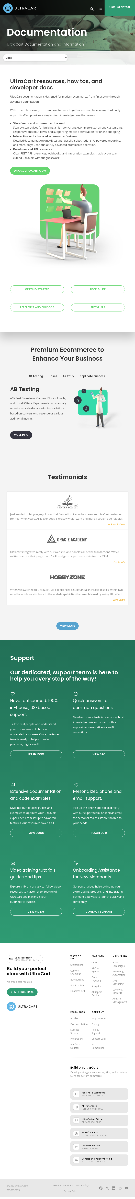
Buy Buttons (77, 981)
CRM (94, 964)
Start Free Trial (22, 994)
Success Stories (74, 1033)
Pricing (95, 1026)
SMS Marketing (117, 984)
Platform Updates (75, 1048)
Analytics (96, 988)
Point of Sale (77, 987)
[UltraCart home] (22, 1008)
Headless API (77, 993)
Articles (74, 1020)
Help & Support (96, 1033)
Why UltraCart (99, 1020)
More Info (21, 437)
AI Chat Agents (95, 972)
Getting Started (37, 291)
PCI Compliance (98, 1048)
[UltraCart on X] (107, 1190)
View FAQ (99, 756)
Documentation (79, 1026)
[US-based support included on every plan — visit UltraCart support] (25, 961)
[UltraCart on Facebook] (101, 1190)
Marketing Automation (119, 975)
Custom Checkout (75, 974)
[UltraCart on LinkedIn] (113, 1190)
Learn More (36, 756)
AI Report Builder (97, 995)
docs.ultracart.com (30, 173)
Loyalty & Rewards (117, 993)
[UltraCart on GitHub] (120, 1190)
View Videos (36, 914)
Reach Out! (99, 835)
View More (67, 628)
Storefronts (76, 967)
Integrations (77, 1040)
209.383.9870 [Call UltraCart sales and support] (13, 1192)
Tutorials (98, 309)
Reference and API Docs (37, 309)
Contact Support (98, 914)
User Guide (98, 291)
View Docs (36, 835)
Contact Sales (99, 1040)
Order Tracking (96, 981)
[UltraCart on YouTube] (126, 1190)
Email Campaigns (118, 966)
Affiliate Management (119, 1002)
